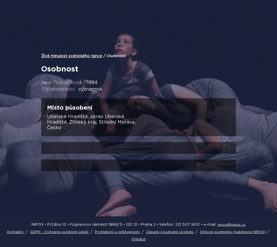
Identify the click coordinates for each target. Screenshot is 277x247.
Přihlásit (139, 239)
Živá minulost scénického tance (71, 56)
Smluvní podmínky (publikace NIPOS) (233, 232)
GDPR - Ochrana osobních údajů (59, 232)
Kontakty (16, 232)
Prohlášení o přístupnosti (118, 232)
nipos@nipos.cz (231, 224)
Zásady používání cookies (170, 232)
